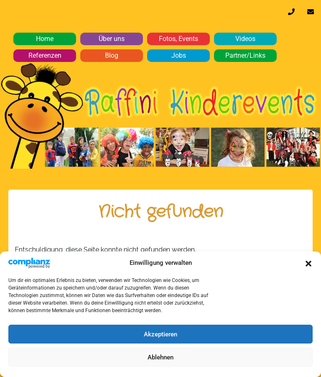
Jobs (178, 55)
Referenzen (44, 55)
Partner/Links (245, 55)
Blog (111, 55)
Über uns (112, 39)
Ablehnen (160, 357)
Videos (245, 39)
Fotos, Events (178, 39)
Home (45, 39)
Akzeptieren (160, 334)
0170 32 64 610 (291, 14)
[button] (308, 263)
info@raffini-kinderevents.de (310, 14)
